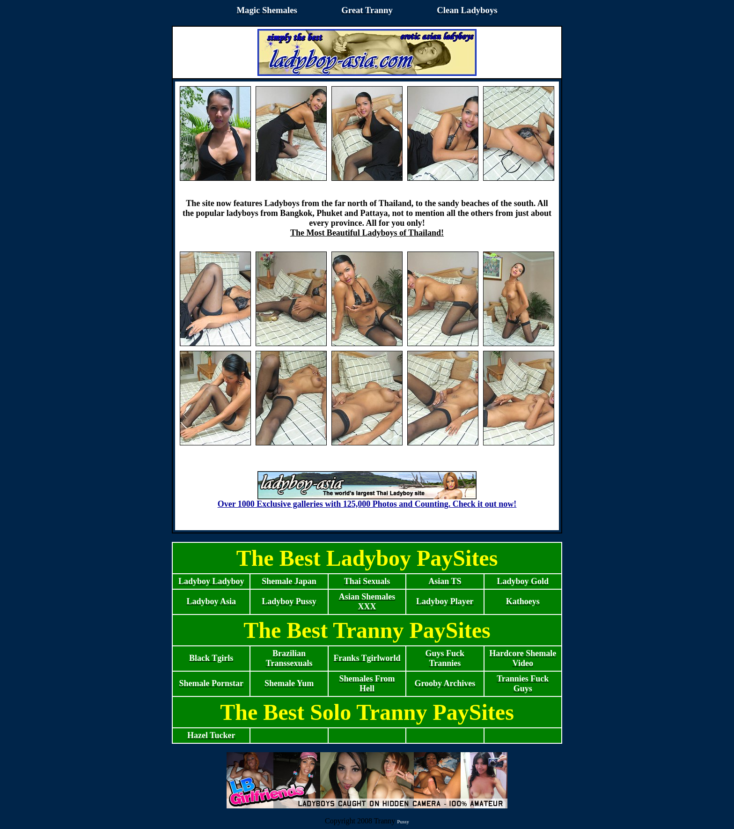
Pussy (403, 821)
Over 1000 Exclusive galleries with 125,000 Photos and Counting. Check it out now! (367, 500)
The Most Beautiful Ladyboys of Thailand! (367, 232)
